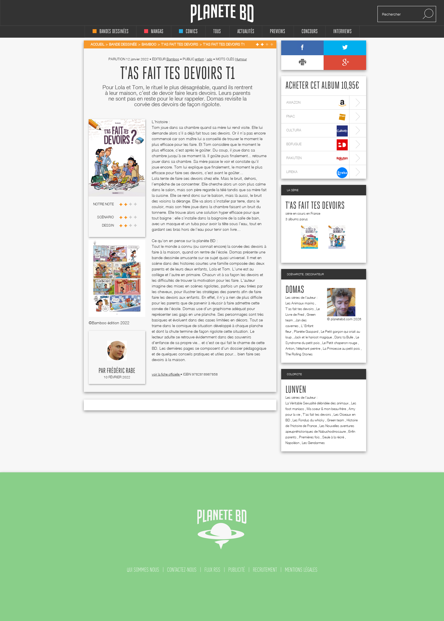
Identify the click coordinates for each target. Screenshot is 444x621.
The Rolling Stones (299, 354)
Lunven (295, 389)
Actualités (245, 31)
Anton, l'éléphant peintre (302, 348)
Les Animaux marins (299, 303)
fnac (317, 117)
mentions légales (301, 570)
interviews (342, 31)
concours (310, 31)
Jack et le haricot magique (313, 337)
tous (217, 31)
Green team (335, 420)
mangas (153, 31)
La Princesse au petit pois (341, 348)
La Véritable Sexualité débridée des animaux (317, 403)
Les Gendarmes (313, 443)
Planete (222, 14)
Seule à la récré (333, 437)
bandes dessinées (111, 31)
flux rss (212, 570)
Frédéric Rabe (121, 371)
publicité (236, 570)
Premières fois (309, 437)
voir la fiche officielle (166, 374)
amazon (317, 103)
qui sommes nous (143, 570)
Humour (241, 59)
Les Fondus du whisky (309, 420)
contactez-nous (182, 570)
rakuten (317, 158)
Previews (277, 31)
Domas (294, 290)
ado (209, 59)
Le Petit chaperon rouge (339, 343)
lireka (317, 172)
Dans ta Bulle (343, 337)
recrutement (265, 570)
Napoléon (292, 443)
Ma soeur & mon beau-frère (326, 409)
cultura (317, 130)
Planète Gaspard (306, 331)
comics (188, 31)
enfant (199, 59)
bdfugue (317, 144)
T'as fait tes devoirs (315, 205)
